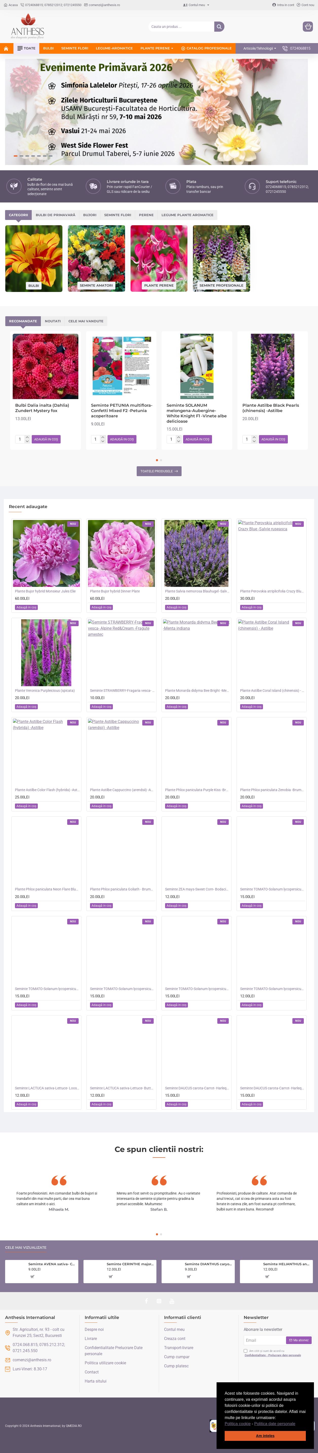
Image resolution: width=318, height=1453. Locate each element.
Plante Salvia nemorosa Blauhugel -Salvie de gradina (197, 591)
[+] (27, 437)
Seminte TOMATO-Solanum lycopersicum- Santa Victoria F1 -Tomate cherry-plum (272, 889)
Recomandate (23, 321)
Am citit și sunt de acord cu (273, 1353)
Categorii (18, 215)
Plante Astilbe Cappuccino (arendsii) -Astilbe (122, 790)
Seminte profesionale (221, 285)
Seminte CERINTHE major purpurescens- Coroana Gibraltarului (130, 1264)
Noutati (53, 321)
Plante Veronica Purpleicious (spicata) (45, 690)
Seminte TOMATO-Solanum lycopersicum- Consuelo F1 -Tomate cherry (197, 989)
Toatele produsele (156, 471)
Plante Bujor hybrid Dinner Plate (115, 591)
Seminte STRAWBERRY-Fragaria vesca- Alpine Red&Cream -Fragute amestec (122, 690)
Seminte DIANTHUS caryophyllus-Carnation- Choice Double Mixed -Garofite (209, 1264)
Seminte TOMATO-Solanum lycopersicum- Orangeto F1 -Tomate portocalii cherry (47, 989)
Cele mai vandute (85, 321)
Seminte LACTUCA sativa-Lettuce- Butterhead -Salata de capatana (122, 1088)
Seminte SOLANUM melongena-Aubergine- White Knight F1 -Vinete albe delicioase (197, 413)
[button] (297, 1424)
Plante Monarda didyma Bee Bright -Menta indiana (197, 690)
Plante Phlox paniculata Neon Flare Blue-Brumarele (47, 889)
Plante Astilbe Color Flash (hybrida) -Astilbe (47, 790)
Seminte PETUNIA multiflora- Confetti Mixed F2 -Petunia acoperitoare (121, 410)
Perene (146, 215)
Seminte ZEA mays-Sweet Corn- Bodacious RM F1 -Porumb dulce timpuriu (197, 889)
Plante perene (159, 285)
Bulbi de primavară (55, 215)
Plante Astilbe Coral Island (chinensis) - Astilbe (272, 690)
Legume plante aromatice (188, 215)
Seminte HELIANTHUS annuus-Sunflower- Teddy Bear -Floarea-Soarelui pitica (287, 1264)
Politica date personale (274, 1424)
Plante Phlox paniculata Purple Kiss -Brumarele (197, 790)
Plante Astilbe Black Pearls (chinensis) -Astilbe (270, 408)
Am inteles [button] (265, 1436)
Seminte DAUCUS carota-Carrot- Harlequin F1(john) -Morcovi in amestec (272, 1088)
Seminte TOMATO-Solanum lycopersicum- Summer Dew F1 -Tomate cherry (272, 989)
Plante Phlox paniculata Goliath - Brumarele (122, 889)
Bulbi (33, 285)
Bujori (89, 215)
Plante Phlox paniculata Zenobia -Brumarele (272, 790)
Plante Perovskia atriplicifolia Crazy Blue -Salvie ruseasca (272, 591)
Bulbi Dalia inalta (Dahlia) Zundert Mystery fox (42, 408)
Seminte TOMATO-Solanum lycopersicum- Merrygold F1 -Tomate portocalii (122, 989)
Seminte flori (117, 215)
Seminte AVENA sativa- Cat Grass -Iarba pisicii (52, 1264)
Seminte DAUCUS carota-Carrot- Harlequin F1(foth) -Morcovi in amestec (197, 1088)
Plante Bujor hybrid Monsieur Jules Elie (45, 591)
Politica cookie (238, 1424)
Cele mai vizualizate (25, 1247)
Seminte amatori (96, 285)
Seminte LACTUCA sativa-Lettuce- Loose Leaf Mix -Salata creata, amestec (47, 1088)
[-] (27, 441)
